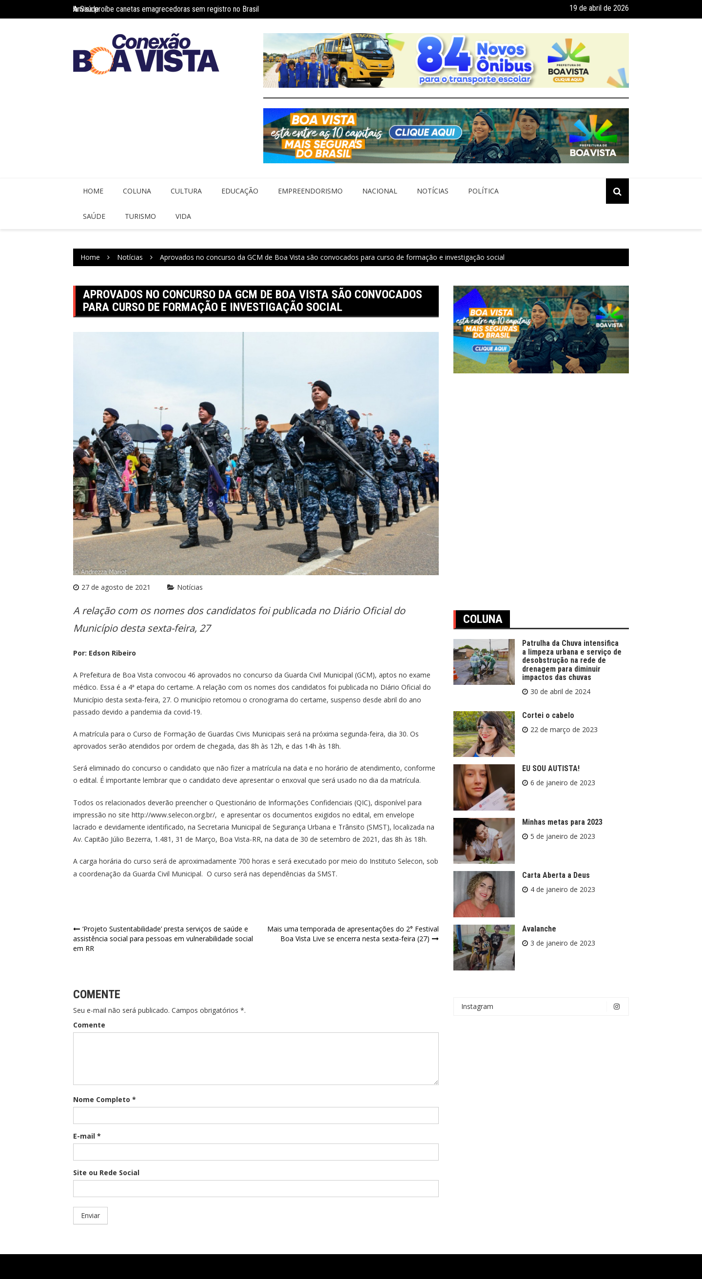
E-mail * (87, 1136)
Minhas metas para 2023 (562, 822)
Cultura (186, 190)
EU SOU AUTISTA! (551, 768)
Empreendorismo (310, 190)
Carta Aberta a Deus (556, 875)
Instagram (543, 1006)
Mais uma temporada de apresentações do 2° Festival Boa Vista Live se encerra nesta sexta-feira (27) (353, 933)
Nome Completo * (104, 1099)
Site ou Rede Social (106, 1172)
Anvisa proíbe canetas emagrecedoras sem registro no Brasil (166, 9)
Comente (89, 1024)
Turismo (140, 216)
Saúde (94, 216)
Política (483, 190)
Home (93, 190)
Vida (183, 216)
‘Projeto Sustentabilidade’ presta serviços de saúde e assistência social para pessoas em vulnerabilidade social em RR (163, 938)
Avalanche (539, 928)
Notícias (432, 190)
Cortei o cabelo (548, 715)
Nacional (379, 190)
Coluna (137, 190)
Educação (239, 190)
